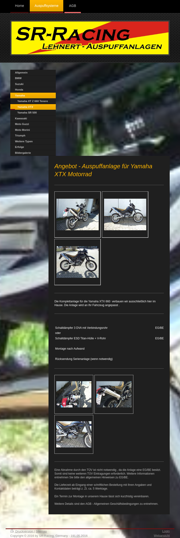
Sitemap (41, 531)
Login (166, 531)
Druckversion (22, 531)
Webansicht (162, 535)
